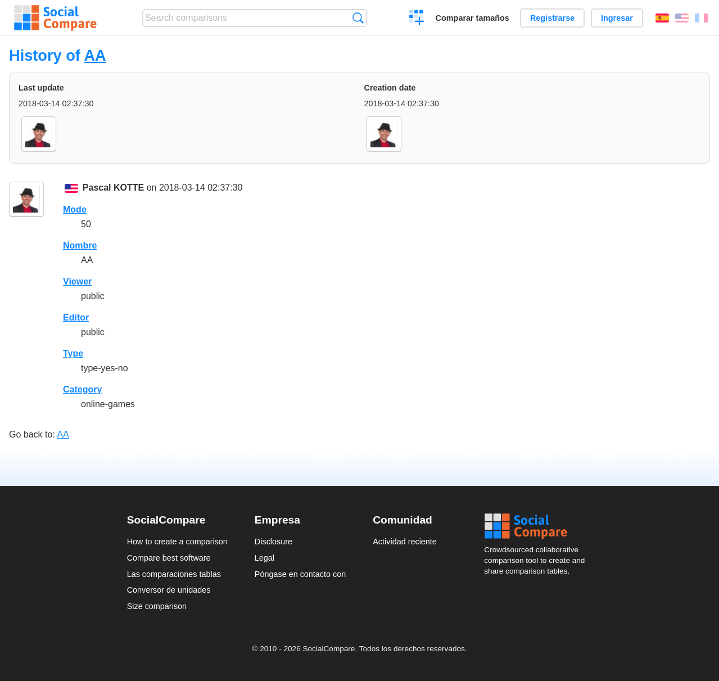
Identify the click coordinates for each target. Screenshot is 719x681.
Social (538, 526)
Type (73, 353)
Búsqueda (357, 17)
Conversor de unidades (169, 589)
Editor (76, 317)
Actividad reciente (405, 541)
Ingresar (617, 17)
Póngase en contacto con (300, 574)
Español (662, 17)
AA (95, 55)
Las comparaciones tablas (174, 574)
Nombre (80, 245)
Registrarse (552, 17)
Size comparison (157, 606)
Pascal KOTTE (113, 187)
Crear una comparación (416, 19)
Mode (75, 209)
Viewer (77, 281)
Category (82, 389)
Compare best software (169, 557)
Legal (264, 557)
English (682, 17)
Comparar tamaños (472, 17)
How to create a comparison (177, 541)
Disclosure (273, 541)
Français (701, 17)
